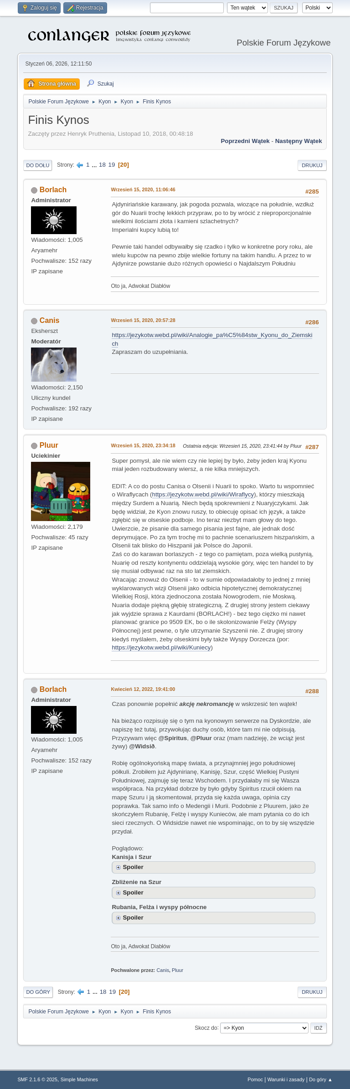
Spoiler (133, 867)
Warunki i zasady (286, 1079)
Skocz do (206, 1027)
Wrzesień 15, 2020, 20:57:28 (143, 320)
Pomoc (255, 1079)
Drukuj (312, 165)
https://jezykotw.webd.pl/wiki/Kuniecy (161, 647)
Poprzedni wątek (245, 141)
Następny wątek (298, 141)
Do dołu (37, 165)
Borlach (53, 190)
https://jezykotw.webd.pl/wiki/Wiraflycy (203, 494)
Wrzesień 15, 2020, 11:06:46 (143, 189)
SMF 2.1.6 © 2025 (37, 1079)
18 (102, 164)
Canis (50, 320)
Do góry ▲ (320, 1079)
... (95, 164)
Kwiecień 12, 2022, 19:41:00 (143, 689)
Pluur (49, 445)
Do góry (38, 992)
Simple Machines (79, 1079)
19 (111, 164)
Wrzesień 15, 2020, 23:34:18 (143, 445)
